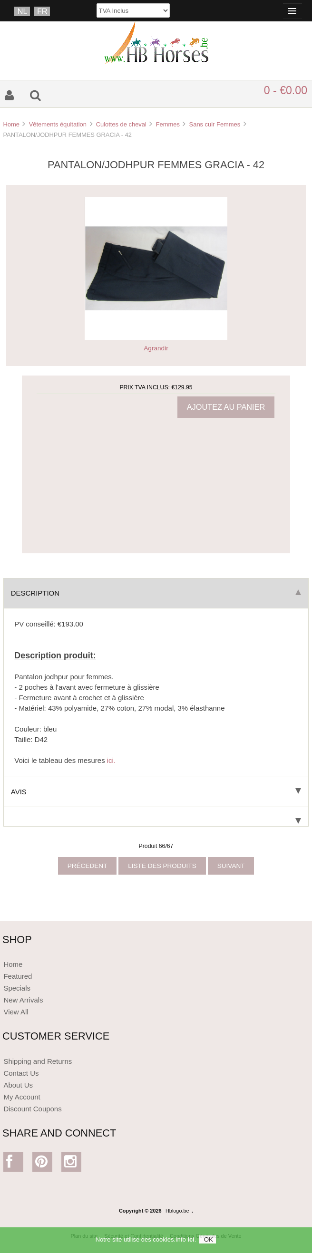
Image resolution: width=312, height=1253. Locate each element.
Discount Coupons (32, 1109)
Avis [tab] (156, 792)
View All (15, 1012)
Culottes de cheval (121, 124)
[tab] (156, 817)
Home (11, 124)
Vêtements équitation (58, 124)
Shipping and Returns (37, 1061)
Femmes (168, 124)
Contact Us (21, 1073)
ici (190, 1241)
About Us (18, 1085)
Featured (17, 976)
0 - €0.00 (285, 90)
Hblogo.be (177, 1211)
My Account (21, 1097)
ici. (111, 760)
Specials (16, 988)
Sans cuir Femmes (215, 124)
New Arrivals (23, 1000)
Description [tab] (156, 593)
